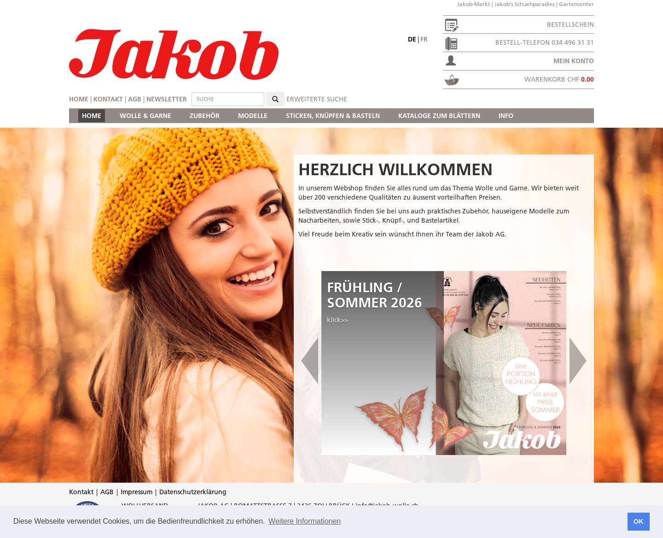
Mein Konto (573, 61)
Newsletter (166, 99)
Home (78, 99)
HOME (91, 116)
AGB (134, 99)
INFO (506, 116)
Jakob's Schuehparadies (524, 3)
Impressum (136, 492)
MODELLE (253, 116)
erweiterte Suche (316, 99)
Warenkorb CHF (559, 79)
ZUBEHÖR (205, 116)
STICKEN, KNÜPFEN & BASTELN (333, 116)
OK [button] (639, 521)
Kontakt (108, 99)
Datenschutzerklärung (193, 492)
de (412, 39)
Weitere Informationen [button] (304, 521)
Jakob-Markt (473, 3)
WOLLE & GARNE (145, 116)
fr (424, 39)
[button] (309, 363)
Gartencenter (576, 3)
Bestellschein (570, 24)
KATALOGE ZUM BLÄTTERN (439, 116)
